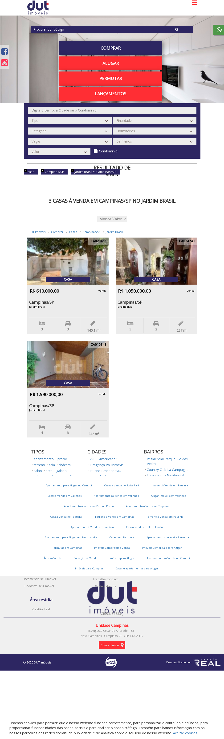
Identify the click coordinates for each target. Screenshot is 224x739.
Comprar (111, 48)
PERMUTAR (110, 78)
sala (52, 465)
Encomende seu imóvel (39, 579)
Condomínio (108, 151)
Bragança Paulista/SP (106, 465)
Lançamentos (110, 93)
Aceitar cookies (185, 733)
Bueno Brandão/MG (105, 471)
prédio (62, 459)
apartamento (44, 459)
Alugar (110, 63)
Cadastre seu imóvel (39, 586)
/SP (92, 459)
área (49, 471)
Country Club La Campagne (167, 469)
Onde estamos (105, 586)
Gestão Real (41, 609)
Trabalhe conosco (105, 579)
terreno (39, 465)
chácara (65, 465)
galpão (61, 471)
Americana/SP (110, 459)
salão (38, 471)
